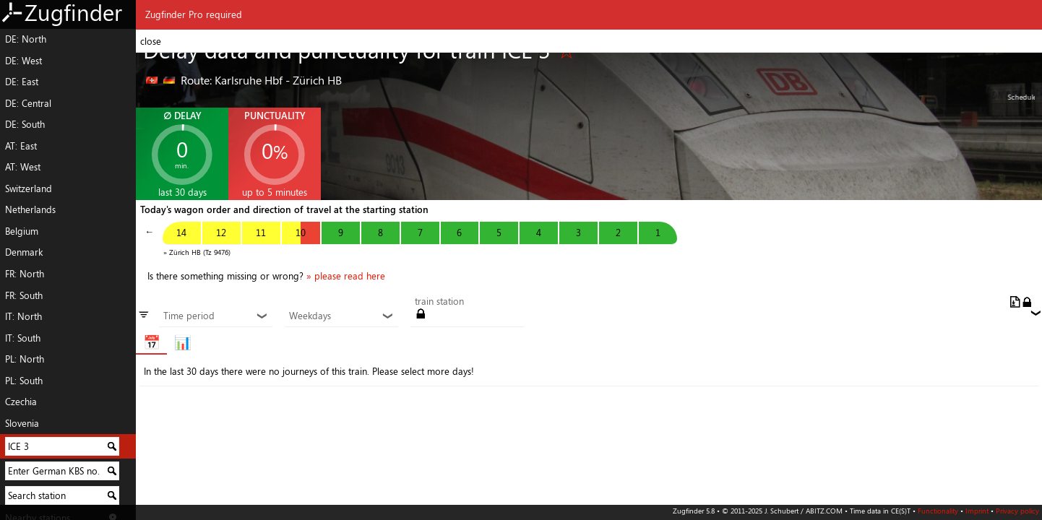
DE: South (25, 124)
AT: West (22, 166)
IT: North (23, 316)
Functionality (938, 511)
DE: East (21, 81)
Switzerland (28, 188)
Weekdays (341, 316)
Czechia (21, 401)
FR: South (24, 295)
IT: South (22, 338)
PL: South (24, 380)
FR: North (24, 273)
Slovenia (22, 423)
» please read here (345, 275)
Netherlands (30, 209)
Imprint (977, 511)
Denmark (24, 252)
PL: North (24, 358)
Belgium (21, 231)
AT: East (21, 145)
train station (439, 302)
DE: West (23, 60)
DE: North (25, 39)
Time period (215, 316)
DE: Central (28, 103)
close (150, 41)
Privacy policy (1017, 511)
